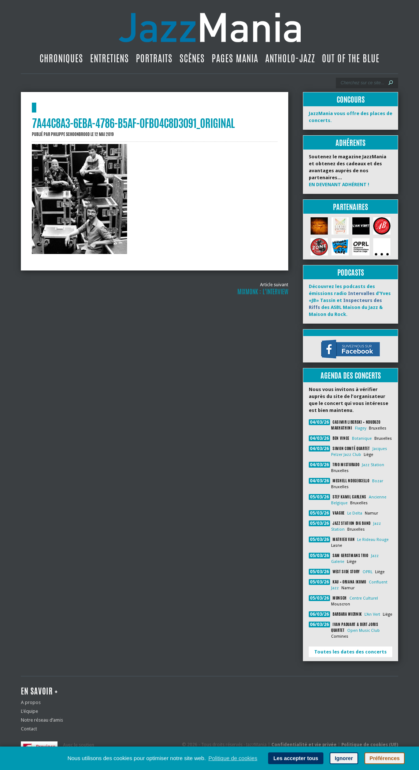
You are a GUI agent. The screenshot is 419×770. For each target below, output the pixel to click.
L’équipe (29, 711)
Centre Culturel (363, 598)
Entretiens (109, 58)
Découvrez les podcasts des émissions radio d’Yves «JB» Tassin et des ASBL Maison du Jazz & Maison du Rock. (350, 300)
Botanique (362, 438)
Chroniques (61, 58)
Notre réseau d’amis (42, 720)
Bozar (377, 481)
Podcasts (350, 272)
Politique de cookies (232, 758)
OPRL (367, 572)
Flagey (360, 428)
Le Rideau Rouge (373, 539)
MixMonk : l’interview (262, 291)
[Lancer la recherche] (390, 82)
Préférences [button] (385, 758)
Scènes (192, 58)
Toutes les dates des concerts (350, 652)
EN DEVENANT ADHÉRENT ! (339, 184)
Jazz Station (373, 465)
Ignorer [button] (344, 758)
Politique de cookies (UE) (369, 744)
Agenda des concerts (350, 375)
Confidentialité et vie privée (304, 744)
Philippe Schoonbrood (70, 134)
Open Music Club (363, 630)
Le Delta (354, 513)
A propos (31, 702)
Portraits (154, 58)
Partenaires (350, 207)
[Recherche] (362, 83)
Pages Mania (235, 58)
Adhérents (350, 142)
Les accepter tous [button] (295, 758)
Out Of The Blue (350, 58)
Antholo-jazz (290, 58)
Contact (29, 729)
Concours (351, 99)
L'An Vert (372, 614)
